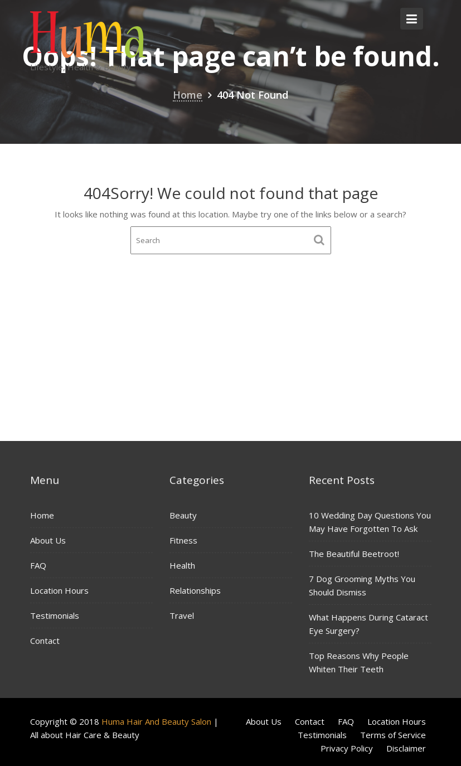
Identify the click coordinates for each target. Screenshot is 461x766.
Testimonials (55, 614)
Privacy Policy (347, 748)
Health (183, 565)
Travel (182, 614)
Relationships (195, 589)
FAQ (39, 565)
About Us (48, 540)
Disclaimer (406, 748)
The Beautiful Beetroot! (354, 553)
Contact (45, 639)
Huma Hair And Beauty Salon (156, 721)
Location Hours (60, 589)
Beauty (183, 515)
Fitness (184, 540)
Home (43, 515)
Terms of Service (393, 734)
